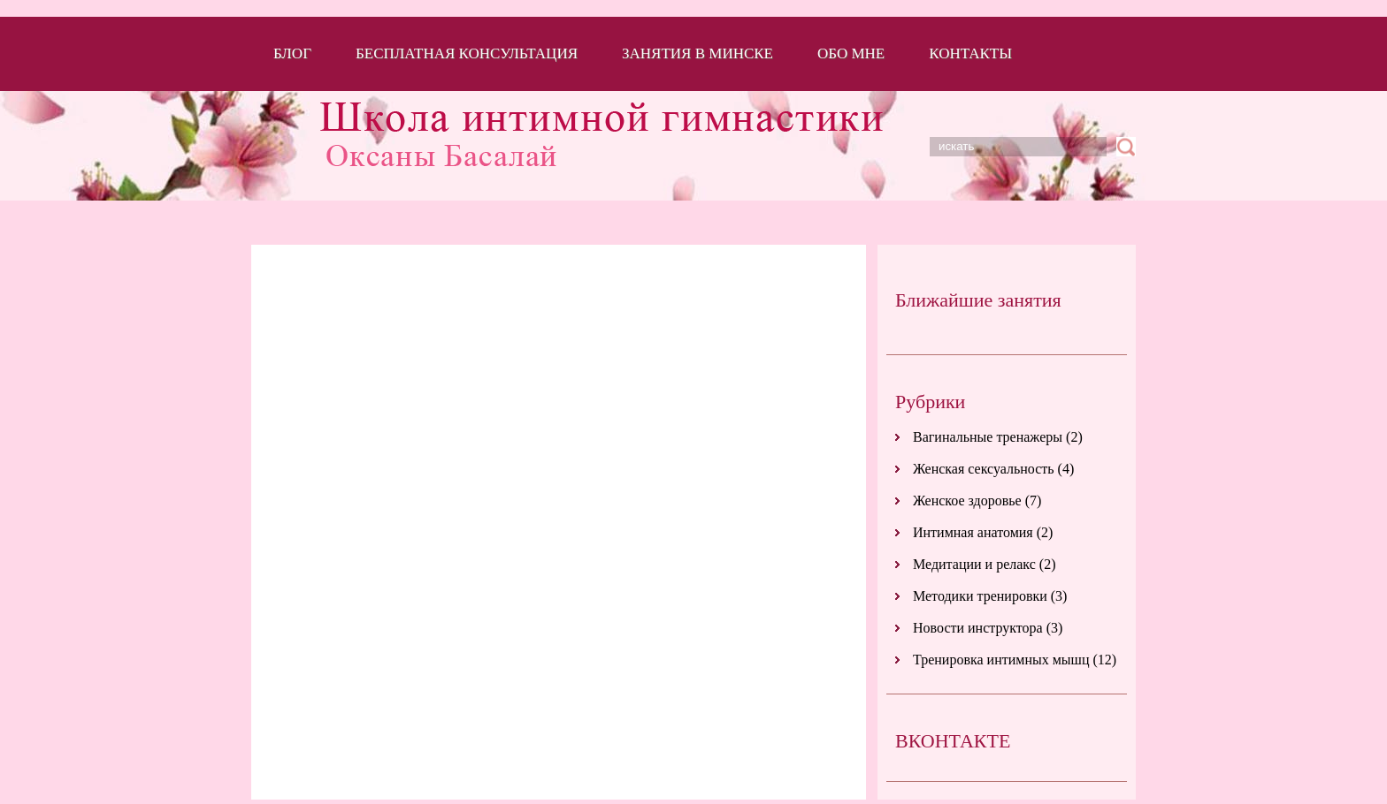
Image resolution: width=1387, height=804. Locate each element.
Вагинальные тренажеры (987, 436)
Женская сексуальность (983, 468)
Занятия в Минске (697, 53)
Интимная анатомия (973, 532)
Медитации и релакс (974, 564)
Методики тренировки (980, 595)
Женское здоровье (967, 500)
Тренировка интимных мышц (1001, 659)
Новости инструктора (978, 627)
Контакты (970, 53)
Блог (292, 53)
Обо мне (851, 53)
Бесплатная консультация (467, 53)
